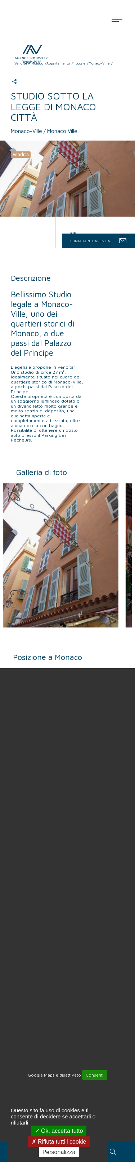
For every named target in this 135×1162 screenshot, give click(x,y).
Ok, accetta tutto (59, 1131)
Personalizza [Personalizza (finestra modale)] (59, 1152)
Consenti (95, 1075)
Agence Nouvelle (36, 53)
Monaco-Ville (99, 63)
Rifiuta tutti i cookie (59, 1142)
